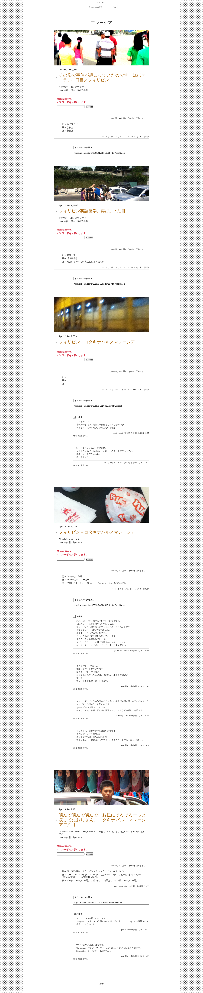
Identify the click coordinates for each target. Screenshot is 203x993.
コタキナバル (113, 389)
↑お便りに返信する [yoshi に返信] (80, 689)
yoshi (131, 686)
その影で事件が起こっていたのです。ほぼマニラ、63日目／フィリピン (102, 77)
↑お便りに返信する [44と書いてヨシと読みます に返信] (80, 465)
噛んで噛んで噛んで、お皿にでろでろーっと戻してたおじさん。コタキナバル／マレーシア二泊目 (102, 820)
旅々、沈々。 (101, 2)
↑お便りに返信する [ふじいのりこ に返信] (80, 436)
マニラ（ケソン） (131, 136)
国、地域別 (144, 136)
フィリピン (118, 136)
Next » (102, 984)
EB (71, 87)
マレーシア (134, 389)
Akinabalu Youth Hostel (70, 539)
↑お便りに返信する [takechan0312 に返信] (80, 653)
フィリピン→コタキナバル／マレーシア (97, 342)
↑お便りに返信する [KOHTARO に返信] (80, 718)
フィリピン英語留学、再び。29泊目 (92, 211)
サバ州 (110, 136)
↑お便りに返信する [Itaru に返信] (80, 932)
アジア (104, 136)
